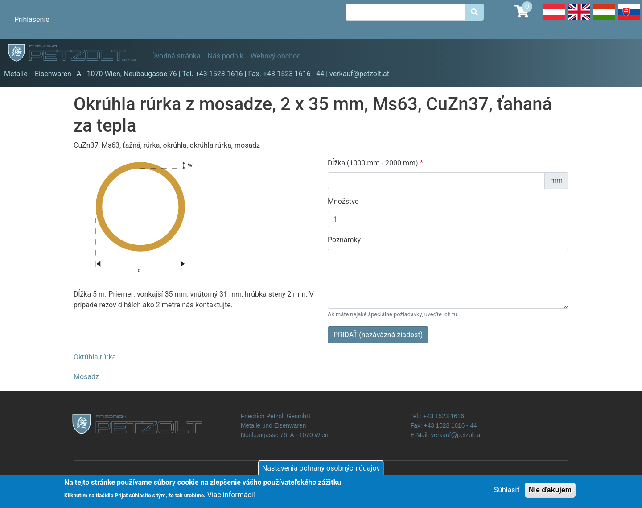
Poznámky (344, 239)
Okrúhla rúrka (95, 357)
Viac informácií (231, 498)
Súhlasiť (506, 492)
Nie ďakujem (550, 492)
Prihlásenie (31, 19)
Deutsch (554, 19)
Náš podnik (225, 56)
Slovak (629, 19)
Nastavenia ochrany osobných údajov (321, 471)
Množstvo (343, 201)
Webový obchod (276, 56)
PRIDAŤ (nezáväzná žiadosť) (378, 334)
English (579, 19)
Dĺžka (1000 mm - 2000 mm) (373, 163)
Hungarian (604, 19)
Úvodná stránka (176, 56)
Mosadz (86, 376)
